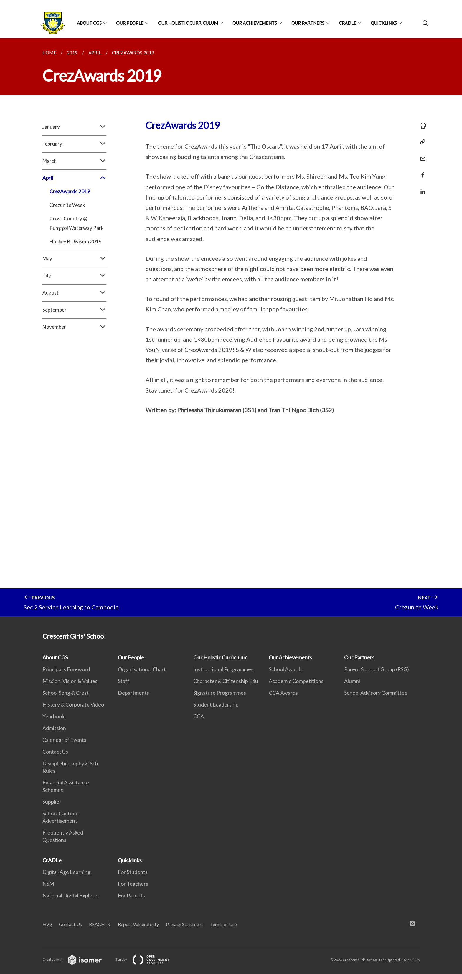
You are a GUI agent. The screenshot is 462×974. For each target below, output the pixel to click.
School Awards (286, 669)
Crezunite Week (67, 205)
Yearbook (53, 716)
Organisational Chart (142, 669)
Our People (129, 23)
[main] (231, 327)
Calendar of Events (64, 740)
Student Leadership (216, 704)
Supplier (51, 801)
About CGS (89, 23)
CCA (198, 716)
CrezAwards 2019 (70, 191)
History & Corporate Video (73, 704)
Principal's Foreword (66, 669)
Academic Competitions (296, 681)
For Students (133, 872)
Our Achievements (254, 23)
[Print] (421, 126)
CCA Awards (283, 692)
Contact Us (55, 751)
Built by (147, 959)
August (74, 292)
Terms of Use (223, 924)
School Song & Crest (65, 692)
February (74, 144)
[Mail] (421, 155)
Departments (133, 692)
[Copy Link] (421, 142)
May (74, 258)
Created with (76, 959)
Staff (123, 681)
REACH (97, 924)
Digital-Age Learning (66, 872)
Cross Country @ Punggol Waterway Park (77, 223)
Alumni (352, 681)
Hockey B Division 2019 (76, 241)
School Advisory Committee (375, 692)
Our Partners (307, 23)
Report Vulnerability (138, 924)
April (74, 178)
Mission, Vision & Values (70, 681)
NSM (48, 883)
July (74, 275)
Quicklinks (384, 23)
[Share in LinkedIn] (421, 188)
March (74, 161)
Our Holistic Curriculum (188, 23)
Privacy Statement (184, 924)
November (74, 327)
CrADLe (347, 23)
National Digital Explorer (70, 895)
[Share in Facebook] (421, 171)
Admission (54, 728)
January (74, 127)
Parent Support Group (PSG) (376, 669)
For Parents (131, 895)
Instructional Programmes (223, 669)
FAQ (47, 924)
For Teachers (133, 883)
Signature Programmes (219, 692)
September (74, 310)
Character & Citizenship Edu (225, 681)
